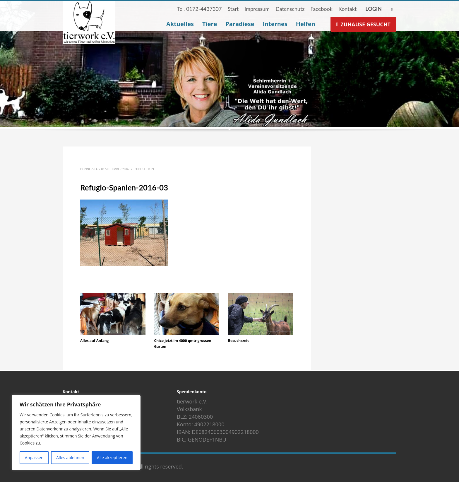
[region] (76, 432)
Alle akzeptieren (112, 457)
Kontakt (347, 9)
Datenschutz (289, 9)
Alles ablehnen (70, 457)
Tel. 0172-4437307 (199, 9)
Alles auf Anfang (94, 340)
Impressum (257, 9)
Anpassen (34, 457)
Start (233, 9)
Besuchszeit (238, 340)
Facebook (321, 9)
